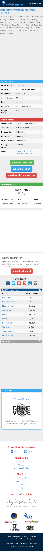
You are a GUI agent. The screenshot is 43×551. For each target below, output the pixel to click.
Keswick (19, 94)
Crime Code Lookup (21, 468)
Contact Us (21, 485)
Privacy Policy (21, 481)
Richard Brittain (21, 85)
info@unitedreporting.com (17, 536)
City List (21, 462)
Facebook (16, 451)
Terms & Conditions (21, 478)
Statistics (21, 465)
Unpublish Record (21, 271)
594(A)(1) (19, 124)
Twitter (28, 451)
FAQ (21, 488)
